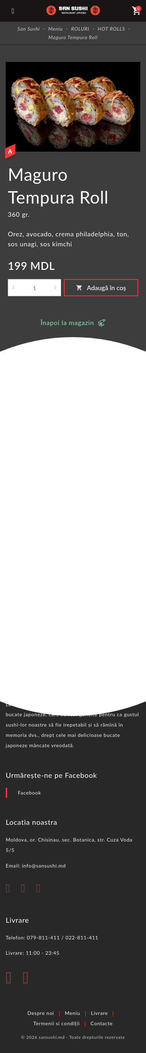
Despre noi (40, 1013)
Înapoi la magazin (67, 322)
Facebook (29, 793)
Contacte (102, 1023)
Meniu (72, 1013)
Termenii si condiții (56, 1023)
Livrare (99, 1013)
